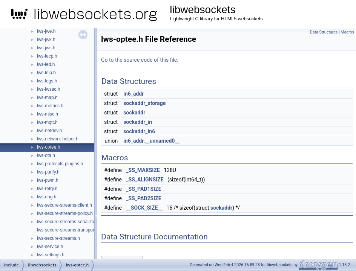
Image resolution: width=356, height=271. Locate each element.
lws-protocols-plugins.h (60, 163)
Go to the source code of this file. (139, 60)
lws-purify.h (48, 172)
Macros (347, 32)
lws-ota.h (46, 155)
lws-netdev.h (49, 130)
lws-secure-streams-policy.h (65, 213)
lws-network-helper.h (57, 139)
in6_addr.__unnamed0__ (151, 141)
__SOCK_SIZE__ (144, 208)
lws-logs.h (47, 81)
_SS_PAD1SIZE (143, 189)
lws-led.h (46, 64)
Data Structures (324, 32)
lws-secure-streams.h (58, 238)
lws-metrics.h (50, 105)
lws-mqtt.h (47, 122)
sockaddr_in (137, 122)
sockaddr (134, 113)
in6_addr (133, 94)
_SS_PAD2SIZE (143, 198)
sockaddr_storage (144, 103)
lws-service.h (50, 246)
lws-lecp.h (47, 56)
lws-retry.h (47, 188)
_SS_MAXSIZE (143, 170)
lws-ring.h (46, 196)
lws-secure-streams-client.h (64, 205)
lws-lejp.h (46, 72)
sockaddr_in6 (139, 131)
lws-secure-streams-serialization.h (71, 221)
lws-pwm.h (47, 180)
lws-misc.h (47, 114)
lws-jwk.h (46, 39)
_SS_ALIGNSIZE (144, 180)
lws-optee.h (48, 147)
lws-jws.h (46, 47)
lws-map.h (47, 97)
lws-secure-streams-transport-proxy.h (74, 230)
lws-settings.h (50, 254)
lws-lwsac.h (48, 89)
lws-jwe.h (46, 31)
